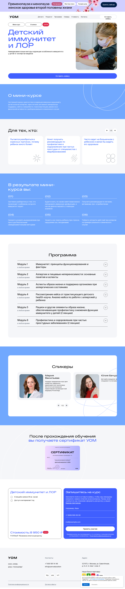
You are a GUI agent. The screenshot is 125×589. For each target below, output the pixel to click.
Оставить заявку (108, 17)
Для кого (41, 17)
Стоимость (75, 17)
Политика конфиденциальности (18, 586)
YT (58, 577)
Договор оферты (50, 586)
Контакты (84, 17)
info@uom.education (53, 568)
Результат (49, 17)
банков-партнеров (73, 504)
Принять (86, 584)
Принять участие (90, 530)
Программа (58, 17)
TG (47, 577)
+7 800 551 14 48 (51, 565)
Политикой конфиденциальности (100, 537)
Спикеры (66, 17)
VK (52, 577)
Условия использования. (98, 579)
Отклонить (94, 584)
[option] (25, 151)
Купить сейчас (109, 4)
